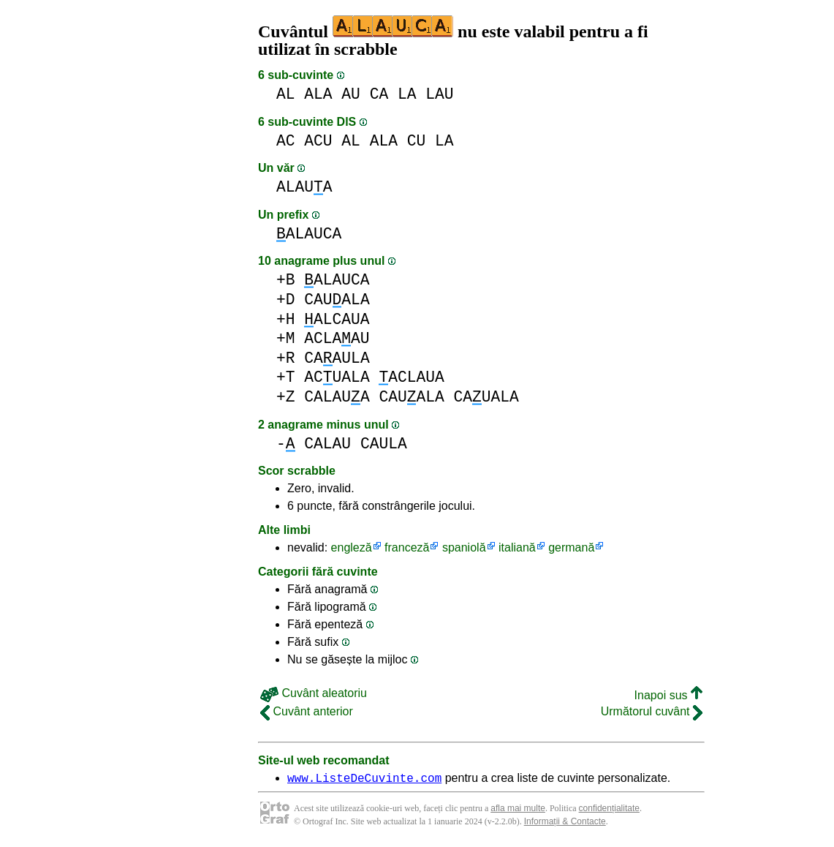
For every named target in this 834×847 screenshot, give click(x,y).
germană (571, 547)
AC (285, 140)
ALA (318, 94)
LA (407, 94)
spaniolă (464, 547)
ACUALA (336, 377)
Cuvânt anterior (306, 711)
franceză (406, 547)
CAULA (383, 443)
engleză (351, 547)
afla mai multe (517, 810)
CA (379, 94)
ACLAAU (336, 338)
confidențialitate (609, 810)
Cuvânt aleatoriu (313, 693)
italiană (517, 547)
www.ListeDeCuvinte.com (364, 780)
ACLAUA (411, 377)
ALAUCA (308, 233)
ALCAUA (336, 319)
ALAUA (304, 186)
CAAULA (336, 358)
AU (350, 94)
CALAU (327, 443)
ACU (318, 140)
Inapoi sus (668, 695)
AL (285, 94)
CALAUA (336, 396)
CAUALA (336, 299)
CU (416, 140)
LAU (439, 94)
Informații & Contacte (565, 823)
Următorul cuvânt (651, 711)
